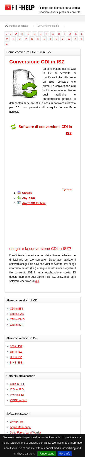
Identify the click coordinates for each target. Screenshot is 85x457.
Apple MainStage (20, 427)
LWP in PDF (17, 394)
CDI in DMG (17, 319)
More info (64, 453)
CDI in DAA (17, 314)
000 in (16, 346)
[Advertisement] (37, 160)
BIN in (16, 362)
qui (37, 281)
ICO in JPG (17, 389)
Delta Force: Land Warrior (25, 432)
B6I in (16, 357)
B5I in (16, 351)
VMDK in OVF (18, 400)
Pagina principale (18, 25)
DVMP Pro (16, 421)
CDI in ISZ (16, 324)
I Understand (46, 453)
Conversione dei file (48, 25)
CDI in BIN (16, 308)
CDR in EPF (17, 384)
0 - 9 (8, 34)
